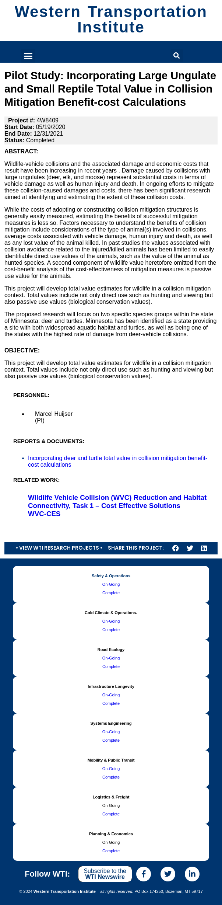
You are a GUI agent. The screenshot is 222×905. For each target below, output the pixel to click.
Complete (111, 593)
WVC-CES (44, 514)
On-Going (111, 584)
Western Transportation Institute (111, 19)
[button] (28, 56)
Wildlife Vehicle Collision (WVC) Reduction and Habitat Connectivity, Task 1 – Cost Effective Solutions (117, 501)
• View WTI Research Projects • (59, 547)
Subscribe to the (105, 874)
